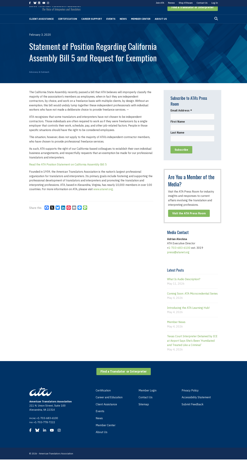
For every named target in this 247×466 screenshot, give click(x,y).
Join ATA (160, 3)
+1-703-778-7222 (44, 428)
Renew (171, 3)
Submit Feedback (192, 411)
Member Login (147, 397)
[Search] (216, 25)
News (123, 25)
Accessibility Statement (196, 403)
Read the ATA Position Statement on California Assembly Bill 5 (68, 171)
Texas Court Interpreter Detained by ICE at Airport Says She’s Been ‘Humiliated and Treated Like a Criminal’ (192, 347)
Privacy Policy (190, 397)
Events (110, 25)
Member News (176, 328)
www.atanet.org (103, 195)
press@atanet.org (178, 258)
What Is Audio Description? (183, 285)
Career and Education (109, 403)
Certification (67, 25)
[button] (192, 13)
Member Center (140, 25)
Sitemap (144, 411)
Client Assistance (41, 25)
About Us (161, 25)
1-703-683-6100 (180, 254)
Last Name (177, 139)
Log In (214, 3)
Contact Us (202, 3)
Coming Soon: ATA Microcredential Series (192, 300)
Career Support (91, 25)
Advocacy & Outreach (39, 78)
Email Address (181, 117)
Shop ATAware (186, 3)
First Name (177, 128)
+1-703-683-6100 (47, 424)
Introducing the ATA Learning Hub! (188, 314)
